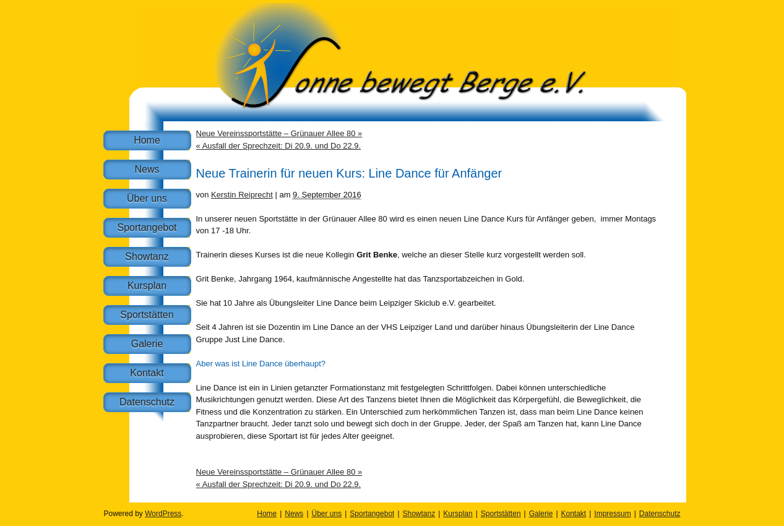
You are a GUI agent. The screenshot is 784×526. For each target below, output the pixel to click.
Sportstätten (146, 314)
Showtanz (146, 256)
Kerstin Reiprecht (242, 194)
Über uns (147, 198)
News (146, 169)
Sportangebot (146, 227)
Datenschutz (146, 402)
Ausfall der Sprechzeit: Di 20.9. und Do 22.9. (278, 145)
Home (147, 140)
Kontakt (146, 373)
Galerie (147, 343)
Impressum (612, 513)
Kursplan (146, 285)
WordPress (163, 513)
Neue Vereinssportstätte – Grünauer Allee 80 (279, 133)
